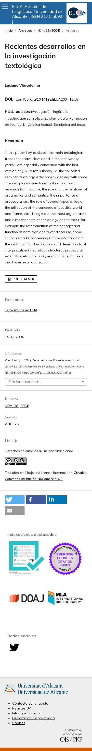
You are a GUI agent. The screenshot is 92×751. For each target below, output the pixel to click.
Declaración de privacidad (33, 718)
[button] (15, 499)
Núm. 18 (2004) (49, 30)
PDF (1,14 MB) (23, 279)
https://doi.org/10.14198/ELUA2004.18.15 (45, 99)
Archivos (25, 30)
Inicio (9, 30)
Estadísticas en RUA (21, 310)
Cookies (18, 723)
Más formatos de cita (24, 382)
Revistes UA (21, 708)
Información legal (26, 713)
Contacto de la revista (30, 703)
